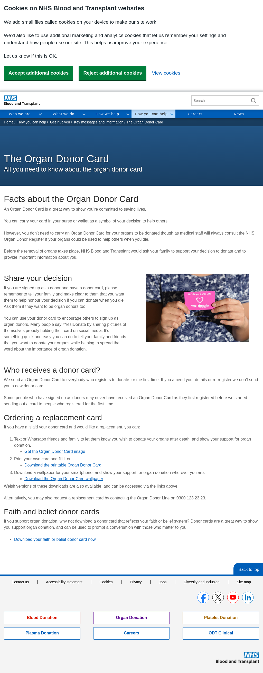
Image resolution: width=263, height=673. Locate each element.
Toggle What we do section (84, 114)
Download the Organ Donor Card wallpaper (63, 479)
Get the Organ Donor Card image (54, 451)
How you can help (151, 114)
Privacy (136, 582)
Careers (195, 114)
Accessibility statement (64, 582)
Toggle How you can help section (171, 114)
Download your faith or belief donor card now (55, 539)
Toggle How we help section (128, 114)
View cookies (166, 73)
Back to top (249, 569)
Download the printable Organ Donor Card (62, 465)
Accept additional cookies (38, 73)
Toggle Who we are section (40, 114)
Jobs (163, 582)
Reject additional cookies (112, 73)
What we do (63, 114)
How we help (107, 114)
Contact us (20, 582)
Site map (244, 582)
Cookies (106, 582)
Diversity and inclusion (201, 582)
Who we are (20, 114)
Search (253, 101)
